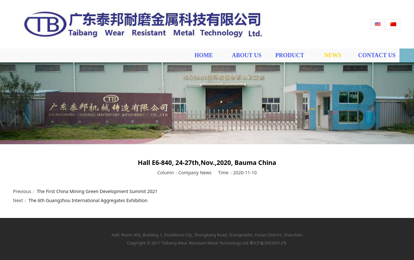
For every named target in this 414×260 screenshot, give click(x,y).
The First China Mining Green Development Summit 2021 (97, 191)
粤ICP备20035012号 (268, 243)
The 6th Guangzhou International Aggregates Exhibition (87, 200)
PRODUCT (289, 55)
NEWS (332, 55)
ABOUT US (246, 55)
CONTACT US (377, 55)
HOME (203, 55)
